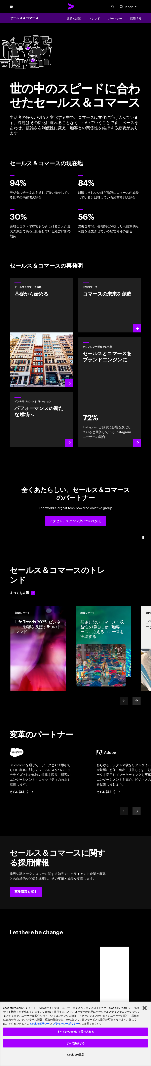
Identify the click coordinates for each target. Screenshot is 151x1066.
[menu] (11, 6)
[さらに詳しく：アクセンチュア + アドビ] (109, 792)
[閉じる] (144, 1008)
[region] (75, 1034)
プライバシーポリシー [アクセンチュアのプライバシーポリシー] (66, 1023)
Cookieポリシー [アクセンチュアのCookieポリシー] (39, 1023)
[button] (75, 521)
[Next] (136, 701)
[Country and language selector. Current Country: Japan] (129, 6)
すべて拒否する (75, 1043)
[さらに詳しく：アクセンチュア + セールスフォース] (22, 792)
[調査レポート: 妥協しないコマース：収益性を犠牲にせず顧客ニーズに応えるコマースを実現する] (103, 648)
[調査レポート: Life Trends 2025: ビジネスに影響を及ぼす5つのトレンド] (38, 648)
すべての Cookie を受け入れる (75, 1031)
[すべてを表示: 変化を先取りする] (22, 593)
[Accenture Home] (71, 6)
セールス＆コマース (24, 18)
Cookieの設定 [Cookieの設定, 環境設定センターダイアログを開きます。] (75, 1054)
